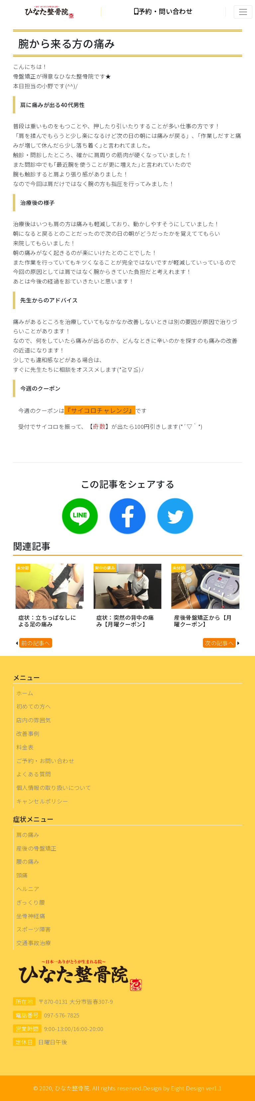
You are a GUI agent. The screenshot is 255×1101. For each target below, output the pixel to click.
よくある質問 (33, 774)
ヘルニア (28, 888)
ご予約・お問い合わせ (45, 760)
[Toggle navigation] (243, 12)
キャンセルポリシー (42, 801)
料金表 (25, 747)
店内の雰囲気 (33, 720)
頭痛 (22, 875)
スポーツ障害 (33, 929)
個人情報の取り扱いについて (53, 787)
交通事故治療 (33, 943)
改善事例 (28, 733)
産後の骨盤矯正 (36, 848)
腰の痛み (28, 861)
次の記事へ (219, 643)
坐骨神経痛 (30, 916)
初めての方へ (33, 706)
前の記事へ (35, 643)
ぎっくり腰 (30, 902)
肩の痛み (28, 834)
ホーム (24, 693)
